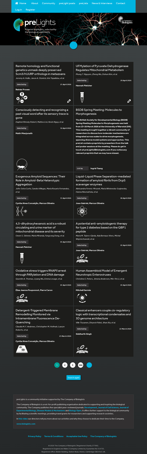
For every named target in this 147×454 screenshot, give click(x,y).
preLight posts (67, 3)
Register (30, 9)
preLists (83, 3)
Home (20, 3)
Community (48, 3)
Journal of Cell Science (108, 405)
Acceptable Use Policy (76, 434)
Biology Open (75, 408)
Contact (120, 3)
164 (82, 363)
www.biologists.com (26, 421)
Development (90, 405)
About (34, 3)
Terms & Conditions (53, 434)
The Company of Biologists (103, 434)
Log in (18, 9)
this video (23, 416)
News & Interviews (102, 3)
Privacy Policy (34, 434)
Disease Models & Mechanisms (51, 408)
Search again (73, 375)
